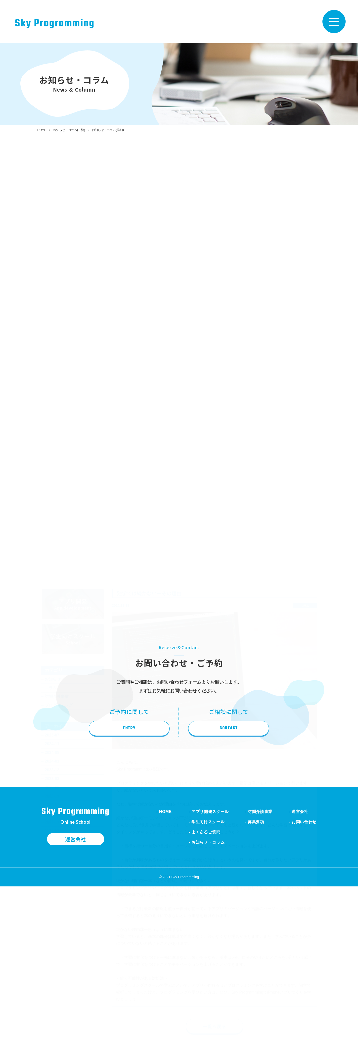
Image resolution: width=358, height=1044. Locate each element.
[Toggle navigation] (334, 21)
